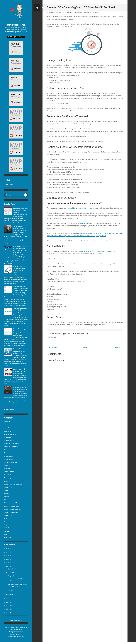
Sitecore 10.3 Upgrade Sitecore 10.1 (15, 484)
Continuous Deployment (11, 443)
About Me (9, 184)
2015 (8, 609)
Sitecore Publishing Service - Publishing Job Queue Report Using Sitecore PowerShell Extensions (20, 333)
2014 (8, 612)
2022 (8, 555)
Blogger (19, 620)
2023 (8, 552)
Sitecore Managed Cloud (11, 506)
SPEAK (6, 521)
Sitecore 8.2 (7, 493)
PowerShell (7, 475)
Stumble (87, 12)
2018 (8, 598)
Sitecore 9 (7, 500)
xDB (5, 534)
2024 (8, 549)
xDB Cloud (7, 537)
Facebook (60, 12)
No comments (79, 334)
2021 (8, 559)
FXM (5, 453)
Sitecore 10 (7, 481)
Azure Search (8, 428)
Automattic (19, 632)
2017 (8, 602)
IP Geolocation (8, 459)
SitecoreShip (8, 515)
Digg (95, 12)
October (10, 572)
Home (8, 180)
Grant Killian (84, 223)
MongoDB (7, 468)
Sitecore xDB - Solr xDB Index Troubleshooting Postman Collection (20, 389)
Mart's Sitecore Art (16, 25)
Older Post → (118, 347)
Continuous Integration (11, 446)
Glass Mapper (8, 456)
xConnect (7, 531)
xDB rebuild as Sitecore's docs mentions (93, 251)
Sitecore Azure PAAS (10, 503)
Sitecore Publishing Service (12, 509)
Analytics (7, 421)
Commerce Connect (10, 434)
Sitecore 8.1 (7, 490)
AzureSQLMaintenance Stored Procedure (82, 208)
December (11, 569)
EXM (5, 450)
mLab (6, 465)
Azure (6, 425)
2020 (8, 562)
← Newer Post (52, 347)
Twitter (69, 12)
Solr (5, 518)
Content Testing (9, 440)
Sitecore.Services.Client (11, 512)
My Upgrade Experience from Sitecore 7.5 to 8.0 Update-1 (20, 210)
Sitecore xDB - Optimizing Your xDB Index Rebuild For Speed (81, 7)
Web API (6, 528)
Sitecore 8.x (7, 496)
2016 (8, 605)
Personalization (9, 471)
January (10, 594)
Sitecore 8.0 (7, 487)
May (9, 591)
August (10, 576)
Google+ (78, 12)
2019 (8, 566)
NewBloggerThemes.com (16, 636)
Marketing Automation (11, 462)
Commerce (7, 431)
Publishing (7, 478)
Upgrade (7, 525)
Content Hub (8, 437)
